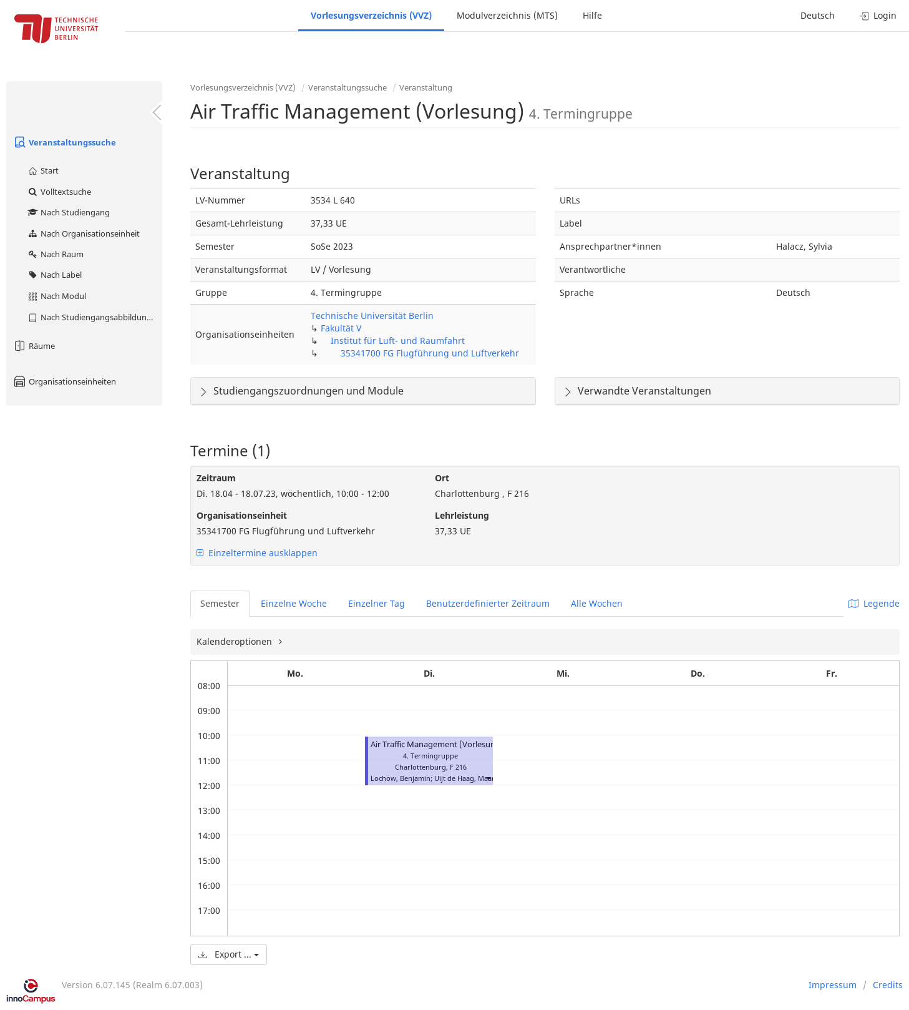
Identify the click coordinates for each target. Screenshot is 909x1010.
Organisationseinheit (242, 515)
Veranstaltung (425, 87)
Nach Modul (56, 296)
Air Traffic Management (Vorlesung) (437, 744)
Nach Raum (55, 254)
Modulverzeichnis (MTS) (507, 15)
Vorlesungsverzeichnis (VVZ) (371, 15)
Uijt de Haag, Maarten (469, 778)
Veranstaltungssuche (64, 142)
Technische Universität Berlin (372, 315)
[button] (488, 778)
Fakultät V (341, 328)
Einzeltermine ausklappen (257, 553)
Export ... (228, 954)
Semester (220, 603)
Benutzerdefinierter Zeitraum (488, 603)
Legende (874, 603)
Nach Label (54, 274)
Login (878, 15)
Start (43, 170)
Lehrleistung (462, 515)
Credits (888, 985)
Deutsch (817, 15)
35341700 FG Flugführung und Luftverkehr (430, 353)
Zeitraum (216, 478)
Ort (442, 478)
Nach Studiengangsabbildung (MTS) (94, 317)
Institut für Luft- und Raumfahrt (398, 340)
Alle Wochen (597, 603)
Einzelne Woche (294, 603)
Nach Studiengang (68, 212)
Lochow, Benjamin (400, 778)
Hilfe (592, 15)
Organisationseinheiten (64, 381)
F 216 (458, 767)
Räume (33, 345)
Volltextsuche (59, 191)
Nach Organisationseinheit (83, 233)
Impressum (833, 985)
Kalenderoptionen (236, 641)
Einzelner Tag (376, 603)
